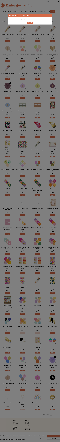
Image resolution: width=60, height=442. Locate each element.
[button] (30, 23)
